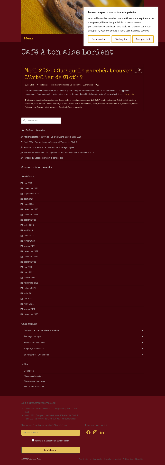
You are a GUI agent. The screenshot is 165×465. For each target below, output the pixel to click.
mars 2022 (29, 272)
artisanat (30, 100)
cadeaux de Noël (87, 100)
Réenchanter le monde (59, 85)
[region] (121, 26)
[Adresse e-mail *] (50, 433)
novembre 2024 (31, 188)
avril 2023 (28, 230)
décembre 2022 (31, 251)
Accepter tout (143, 39)
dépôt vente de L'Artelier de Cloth (46, 104)
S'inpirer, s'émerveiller (34, 349)
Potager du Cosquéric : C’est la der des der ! (44, 158)
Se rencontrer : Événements (81, 85)
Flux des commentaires (34, 381)
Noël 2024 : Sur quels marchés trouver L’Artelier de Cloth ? (50, 142)
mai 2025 (28, 183)
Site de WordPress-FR (34, 386)
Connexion (29, 371)
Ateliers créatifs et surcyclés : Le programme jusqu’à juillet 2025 (52, 137)
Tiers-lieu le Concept (66, 107)
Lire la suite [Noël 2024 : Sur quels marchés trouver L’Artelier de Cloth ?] (129, 94)
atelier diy (68, 100)
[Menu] (82, 38)
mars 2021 (29, 304)
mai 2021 (28, 298)
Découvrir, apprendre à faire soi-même (41, 330)
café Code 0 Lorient (120, 100)
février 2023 (29, 241)
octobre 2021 (30, 288)
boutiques (76, 100)
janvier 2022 (29, 277)
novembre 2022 (31, 256)
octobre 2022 (30, 262)
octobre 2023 (30, 220)
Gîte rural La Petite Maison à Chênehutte (75, 104)
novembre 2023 (31, 214)
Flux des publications (33, 376)
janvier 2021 (29, 309)
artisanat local (39, 100)
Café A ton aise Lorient (103, 100)
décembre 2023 (31, 209)
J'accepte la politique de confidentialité (50, 440)
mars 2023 (29, 235)
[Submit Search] (23, 121)
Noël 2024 (117, 104)
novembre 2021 (31, 283)
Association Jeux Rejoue (54, 100)
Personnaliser (99, 39)
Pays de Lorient (43, 107)
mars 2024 (29, 204)
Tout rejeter (121, 39)
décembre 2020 (31, 314)
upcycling (78, 107)
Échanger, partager (32, 336)
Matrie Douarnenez (105, 104)
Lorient (94, 104)
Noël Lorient (126, 104)
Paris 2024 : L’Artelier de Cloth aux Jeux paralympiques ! (49, 147)
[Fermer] (156, 8)
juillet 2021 (29, 293)
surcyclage (54, 107)
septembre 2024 (31, 193)
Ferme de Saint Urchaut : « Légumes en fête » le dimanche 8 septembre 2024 (59, 153)
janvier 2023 (29, 246)
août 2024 (28, 199)
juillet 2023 (29, 225)
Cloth (32, 85)
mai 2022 (28, 267)
